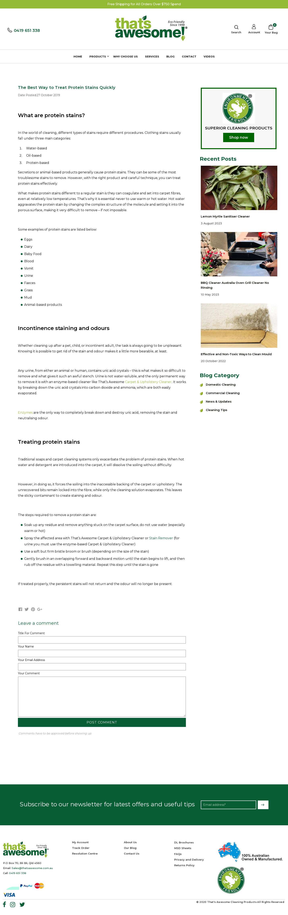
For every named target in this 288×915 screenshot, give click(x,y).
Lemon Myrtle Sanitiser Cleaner (225, 216)
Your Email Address (31, 660)
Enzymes (25, 412)
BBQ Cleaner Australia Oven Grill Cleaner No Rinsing (235, 285)
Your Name (26, 646)
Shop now (238, 137)
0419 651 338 (27, 30)
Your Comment (29, 673)
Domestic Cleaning (221, 384)
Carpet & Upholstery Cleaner (148, 382)
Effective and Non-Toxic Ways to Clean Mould (236, 354)
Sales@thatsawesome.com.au (32, 868)
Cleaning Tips (216, 410)
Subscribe (263, 804)
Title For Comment (31, 633)
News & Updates (218, 401)
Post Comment (102, 722)
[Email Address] (228, 804)
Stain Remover (161, 538)
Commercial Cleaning (223, 393)
